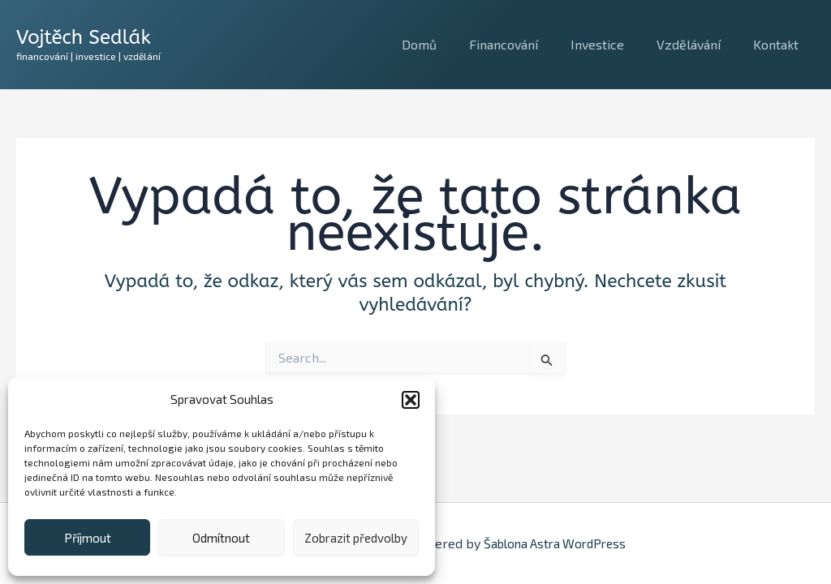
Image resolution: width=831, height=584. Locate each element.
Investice (613, 44)
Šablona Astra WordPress (555, 543)
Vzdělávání (698, 44)
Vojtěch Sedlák (83, 37)
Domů (448, 44)
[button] (411, 400)
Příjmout (87, 537)
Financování (526, 44)
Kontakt (779, 44)
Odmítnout (221, 537)
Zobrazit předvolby (355, 537)
